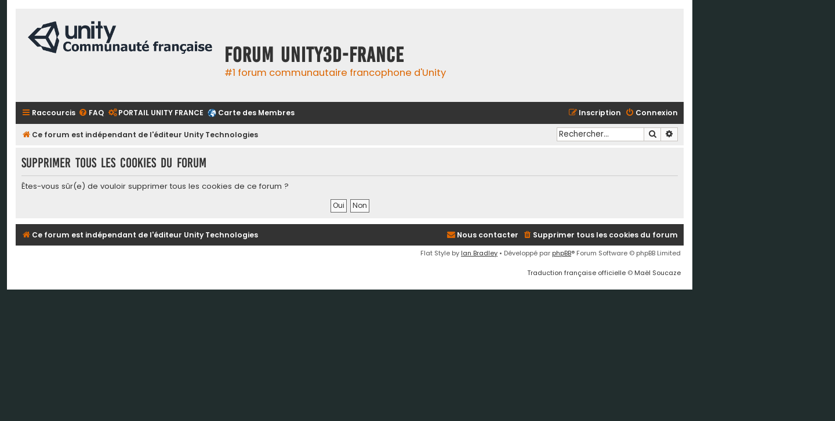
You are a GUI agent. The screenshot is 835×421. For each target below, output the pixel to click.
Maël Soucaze (657, 272)
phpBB (561, 253)
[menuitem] (91, 113)
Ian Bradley (479, 253)
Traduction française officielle (576, 272)
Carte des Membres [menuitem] (256, 113)
